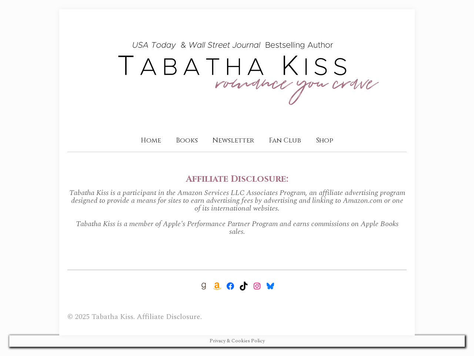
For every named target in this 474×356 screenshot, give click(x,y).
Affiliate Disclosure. (169, 316)
